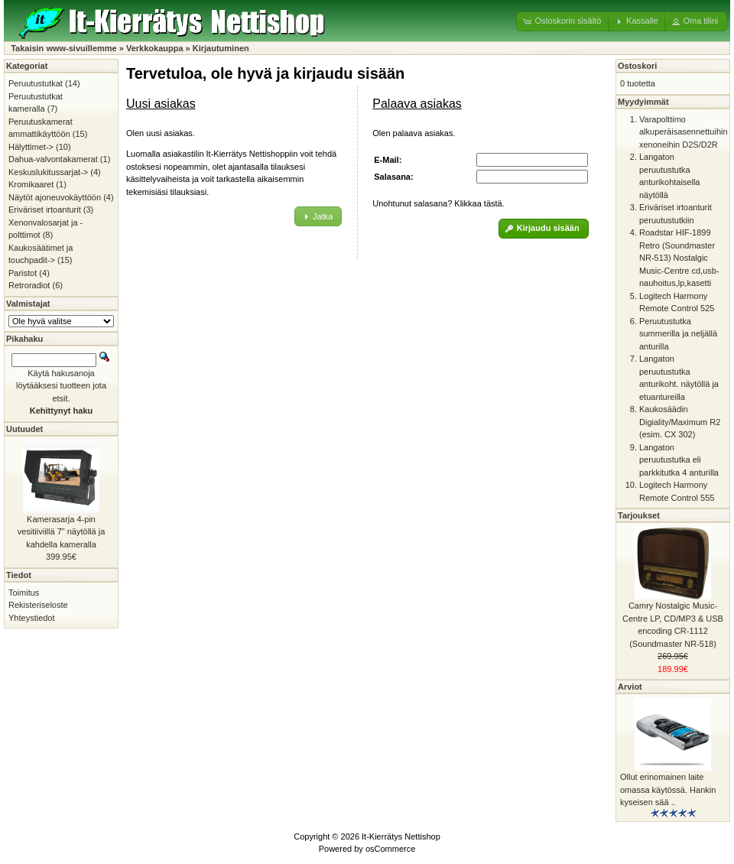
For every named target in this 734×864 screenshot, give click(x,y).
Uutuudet (24, 429)
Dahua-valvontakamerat (53, 159)
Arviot (630, 686)
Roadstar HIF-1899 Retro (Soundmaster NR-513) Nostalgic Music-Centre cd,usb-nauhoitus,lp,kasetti (679, 257)
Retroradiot (29, 285)
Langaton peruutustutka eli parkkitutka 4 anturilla (679, 460)
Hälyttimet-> (31, 146)
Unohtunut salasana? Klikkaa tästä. (438, 203)
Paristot (22, 273)
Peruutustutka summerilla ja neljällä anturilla (678, 334)
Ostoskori (637, 65)
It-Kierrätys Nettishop (401, 836)
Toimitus (23, 592)
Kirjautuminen (221, 48)
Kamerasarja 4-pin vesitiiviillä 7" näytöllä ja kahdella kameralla (62, 532)
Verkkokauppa (155, 48)
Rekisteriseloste (38, 604)
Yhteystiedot (31, 617)
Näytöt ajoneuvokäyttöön (54, 197)
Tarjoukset (639, 515)
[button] (563, 21)
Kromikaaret (31, 184)
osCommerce (390, 848)
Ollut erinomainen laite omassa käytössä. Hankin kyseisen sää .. (668, 789)
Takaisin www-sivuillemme (64, 48)
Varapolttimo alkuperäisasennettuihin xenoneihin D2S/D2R (683, 132)
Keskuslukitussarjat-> (48, 172)
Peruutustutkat (35, 83)
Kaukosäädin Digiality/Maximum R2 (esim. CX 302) (679, 421)
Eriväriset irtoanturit (44, 209)
